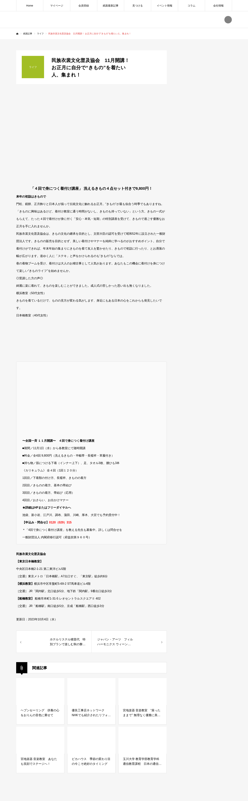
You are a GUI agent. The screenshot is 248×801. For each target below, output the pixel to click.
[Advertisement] (204, 341)
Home (29, 5)
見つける (137, 5)
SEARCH (228, 19)
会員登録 (83, 5)
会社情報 (218, 5)
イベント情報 (164, 5)
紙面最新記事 (110, 5)
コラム (191, 5)
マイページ (56, 5)
